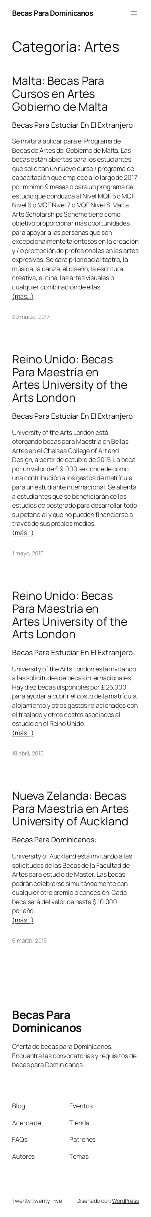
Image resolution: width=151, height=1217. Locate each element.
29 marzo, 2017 (31, 317)
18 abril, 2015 (27, 753)
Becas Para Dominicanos (52, 13)
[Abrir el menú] (134, 13)
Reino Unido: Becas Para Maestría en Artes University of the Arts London (69, 378)
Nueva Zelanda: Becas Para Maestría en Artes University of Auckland (70, 808)
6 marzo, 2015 (29, 940)
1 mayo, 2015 (27, 553)
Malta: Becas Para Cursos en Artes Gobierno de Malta (60, 93)
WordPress (125, 1200)
